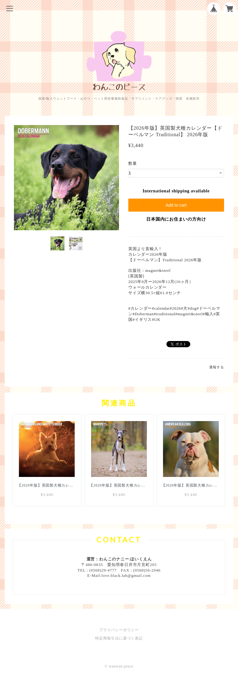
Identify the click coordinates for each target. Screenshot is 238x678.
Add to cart (176, 205)
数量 (132, 163)
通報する (216, 367)
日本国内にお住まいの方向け (176, 219)
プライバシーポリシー (119, 630)
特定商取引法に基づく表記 (119, 638)
